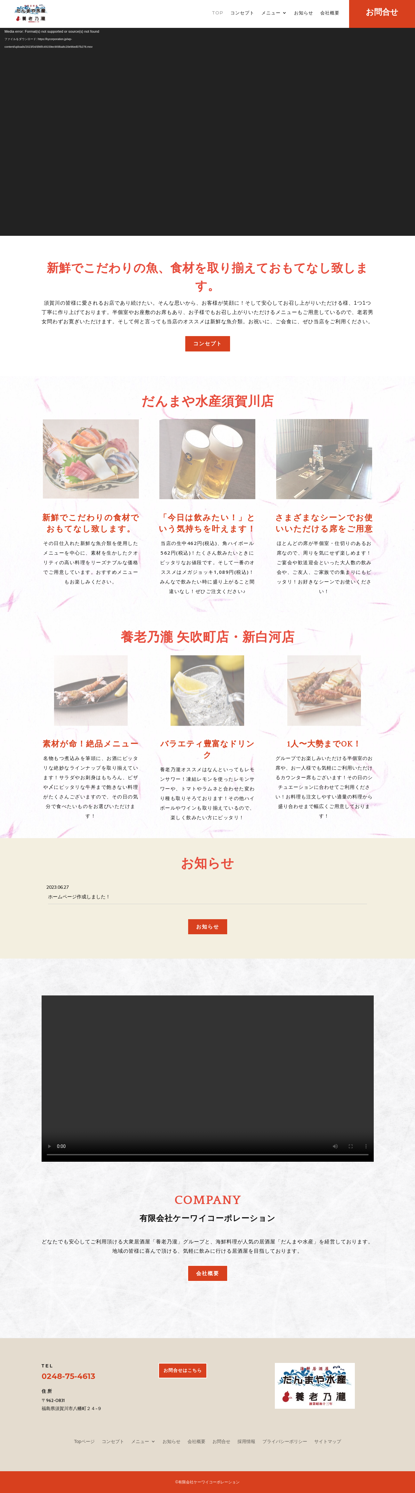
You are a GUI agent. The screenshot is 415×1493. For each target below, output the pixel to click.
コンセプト (242, 13)
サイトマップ (327, 1441)
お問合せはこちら (183, 1370)
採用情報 (246, 1441)
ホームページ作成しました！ (79, 896)
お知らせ (303, 13)
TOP (217, 13)
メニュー (271, 13)
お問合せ (221, 1441)
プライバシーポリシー (284, 1441)
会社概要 (329, 13)
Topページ (84, 1441)
